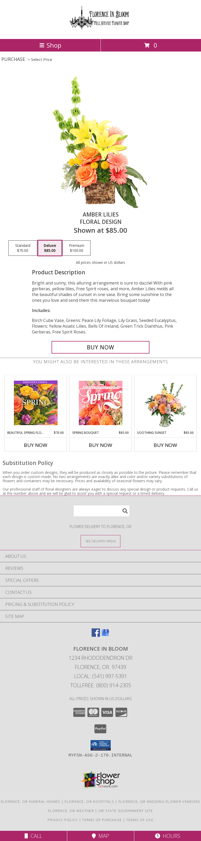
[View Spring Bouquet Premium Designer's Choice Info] (100, 402)
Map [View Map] (100, 835)
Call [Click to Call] (33, 835)
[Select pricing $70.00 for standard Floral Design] (23, 248)
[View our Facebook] (96, 635)
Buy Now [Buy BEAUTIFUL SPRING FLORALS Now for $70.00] (35, 445)
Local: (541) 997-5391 (100, 676)
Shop (50, 45)
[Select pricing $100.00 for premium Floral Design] (76, 248)
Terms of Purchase (102, 819)
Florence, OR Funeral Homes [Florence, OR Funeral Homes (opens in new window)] (30, 801)
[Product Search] (101, 511)
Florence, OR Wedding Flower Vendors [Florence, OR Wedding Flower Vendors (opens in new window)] (159, 801)
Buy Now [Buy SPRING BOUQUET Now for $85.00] (100, 445)
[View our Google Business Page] (105, 635)
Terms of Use (139, 819)
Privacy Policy (63, 819)
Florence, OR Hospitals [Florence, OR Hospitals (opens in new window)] (89, 801)
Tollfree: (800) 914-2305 (100, 685)
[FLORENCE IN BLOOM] (100, 31)
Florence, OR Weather (71, 810)
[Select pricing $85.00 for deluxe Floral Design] (50, 248)
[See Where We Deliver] (100, 540)
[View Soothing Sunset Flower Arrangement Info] (165, 402)
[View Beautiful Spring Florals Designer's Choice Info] (36, 402)
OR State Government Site (125, 810)
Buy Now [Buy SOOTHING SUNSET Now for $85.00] (165, 445)
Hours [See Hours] (167, 835)
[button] (101, 745)
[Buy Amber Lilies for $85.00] (100, 347)
